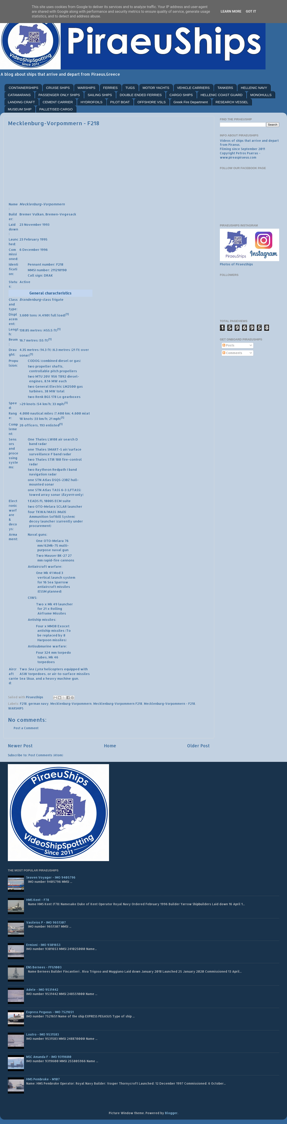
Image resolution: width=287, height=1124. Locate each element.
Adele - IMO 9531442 (42, 989)
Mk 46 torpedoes (47, 659)
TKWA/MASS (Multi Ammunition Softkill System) (52, 514)
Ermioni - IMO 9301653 (43, 945)
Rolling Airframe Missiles (51, 610)
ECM (58, 501)
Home (110, 745)
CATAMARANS (19, 95)
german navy (38, 703)
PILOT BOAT (120, 102)
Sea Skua (26, 678)
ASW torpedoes (32, 674)
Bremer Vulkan (31, 214)
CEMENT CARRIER (58, 102)
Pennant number (41, 264)
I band (72, 469)
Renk (39, 397)
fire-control (72, 459)
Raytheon (43, 469)
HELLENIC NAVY (254, 88)
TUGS (130, 88)
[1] (67, 314)
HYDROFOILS (92, 102)
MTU (39, 376)
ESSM (42, 591)
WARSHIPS (86, 88)
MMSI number (38, 270)
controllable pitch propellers (53, 371)
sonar (49, 484)
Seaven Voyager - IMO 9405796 (50, 877)
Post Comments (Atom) (45, 755)
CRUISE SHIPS (58, 88)
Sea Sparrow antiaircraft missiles (53, 584)
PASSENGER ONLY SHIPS (59, 95)
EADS (34, 501)
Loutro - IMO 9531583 (42, 1034)
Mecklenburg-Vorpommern (71, 703)
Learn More (231, 11)
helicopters (53, 669)
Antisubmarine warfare (47, 646)
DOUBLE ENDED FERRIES (141, 95)
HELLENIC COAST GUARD (221, 95)
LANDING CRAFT (21, 102)
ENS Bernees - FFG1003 (44, 967)
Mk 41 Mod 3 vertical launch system (56, 575)
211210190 (59, 270)
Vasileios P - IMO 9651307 (46, 922)
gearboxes (71, 397)
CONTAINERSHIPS (23, 88)
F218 (23, 703)
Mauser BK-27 (56, 555)
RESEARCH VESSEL (232, 102)
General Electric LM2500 (55, 386)
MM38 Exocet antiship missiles (53, 628)
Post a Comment (26, 728)
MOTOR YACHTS (156, 88)
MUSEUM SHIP (20, 109)
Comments (232, 353)
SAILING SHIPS (100, 95)
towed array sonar (44, 494)
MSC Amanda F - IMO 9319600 (48, 1057)
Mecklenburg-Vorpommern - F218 (169, 703)
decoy (34, 521)
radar (42, 444)
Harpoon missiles (51, 640)
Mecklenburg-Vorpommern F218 (117, 703)
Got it (251, 11)
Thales (41, 439)
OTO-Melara (45, 506)
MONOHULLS (261, 95)
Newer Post (20, 745)
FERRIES (110, 88)
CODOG (34, 361)
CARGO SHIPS (181, 95)
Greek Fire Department (190, 102)
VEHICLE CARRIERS (193, 88)
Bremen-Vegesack (60, 214)
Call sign (35, 275)
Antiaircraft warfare (44, 566)
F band (56, 454)
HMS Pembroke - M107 (43, 1079)
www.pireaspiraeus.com (238, 157)
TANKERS (225, 88)
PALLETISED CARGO (56, 109)
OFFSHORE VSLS (151, 102)
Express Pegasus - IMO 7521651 (50, 1012)
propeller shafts (48, 366)
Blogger (171, 1113)
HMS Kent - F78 (37, 900)
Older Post (198, 745)
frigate (58, 299)
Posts (228, 345)
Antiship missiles (41, 619)
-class (35, 299)
